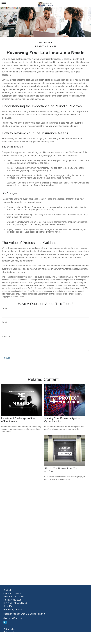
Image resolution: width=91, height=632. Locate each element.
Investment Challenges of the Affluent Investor (18, 420)
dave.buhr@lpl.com (12, 618)
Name (4, 308)
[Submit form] (8, 358)
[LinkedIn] (5, 622)
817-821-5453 (17, 597)
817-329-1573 (16, 593)
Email (4, 322)
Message (6, 336)
